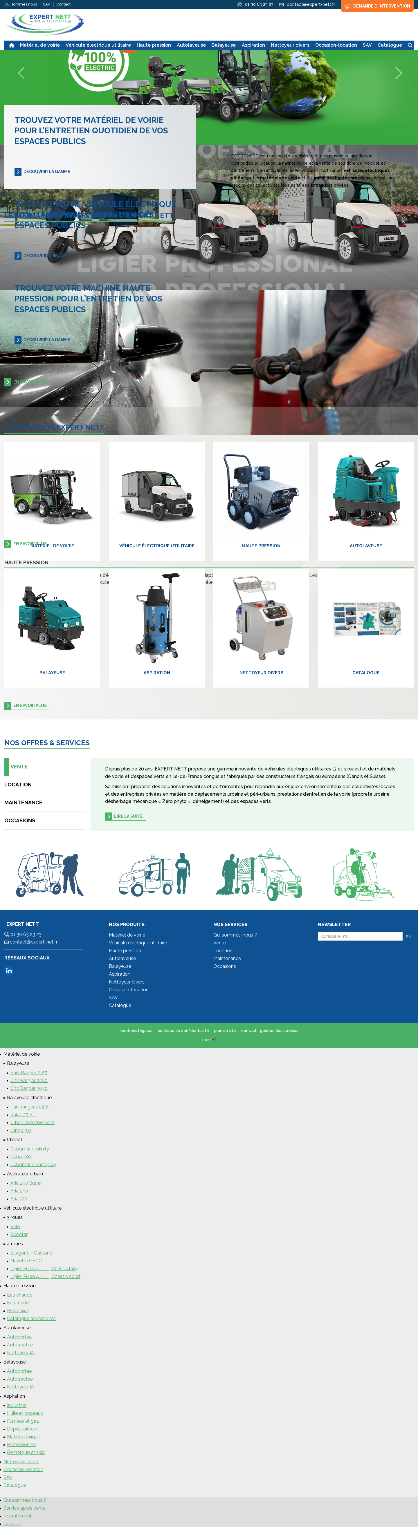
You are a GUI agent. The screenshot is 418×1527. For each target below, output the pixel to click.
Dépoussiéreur (22, 1429)
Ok (408, 936)
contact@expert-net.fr (30, 942)
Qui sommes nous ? (24, 1500)
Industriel (16, 1405)
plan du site (225, 1030)
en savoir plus (30, 382)
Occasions (19, 820)
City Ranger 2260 (29, 1080)
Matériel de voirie (52, 545)
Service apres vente (24, 1508)
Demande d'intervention (377, 6)
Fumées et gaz (23, 1421)
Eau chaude (19, 1295)
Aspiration (157, 672)
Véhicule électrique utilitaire (156, 545)
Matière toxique (23, 1436)
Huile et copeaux (25, 1413)
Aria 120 (18, 1198)
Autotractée (20, 1345)
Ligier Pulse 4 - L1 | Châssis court (45, 1276)
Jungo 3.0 (20, 1130)
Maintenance (23, 802)
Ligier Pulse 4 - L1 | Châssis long (44, 1268)
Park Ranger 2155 (28, 1072)
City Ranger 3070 (29, 1088)
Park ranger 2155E (29, 1107)
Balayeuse (52, 672)
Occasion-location (129, 989)
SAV (46, 4)
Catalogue (365, 672)
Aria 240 (19, 1191)
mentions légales (136, 1030)
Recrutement (17, 1516)
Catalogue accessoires (31, 1318)
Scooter (19, 1234)
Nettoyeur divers (261, 672)
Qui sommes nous (20, 4)
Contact (63, 4)
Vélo (15, 1226)
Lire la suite (128, 816)
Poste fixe (17, 1310)
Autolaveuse (366, 545)
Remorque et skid (26, 1452)
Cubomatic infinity (29, 1149)
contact (249, 1030)
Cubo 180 (20, 1156)
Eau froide (18, 1303)
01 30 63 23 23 (255, 4)
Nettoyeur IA (20, 1352)
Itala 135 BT (23, 1114)
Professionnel (21, 1444)
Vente (17, 767)
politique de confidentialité (183, 1030)
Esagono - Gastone (31, 1253)
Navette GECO (26, 1261)
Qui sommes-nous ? (235, 935)
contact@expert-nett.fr (307, 4)
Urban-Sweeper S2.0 (32, 1122)
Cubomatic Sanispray (33, 1164)
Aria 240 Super (26, 1183)
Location (18, 784)
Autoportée (19, 1337)
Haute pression (261, 545)
